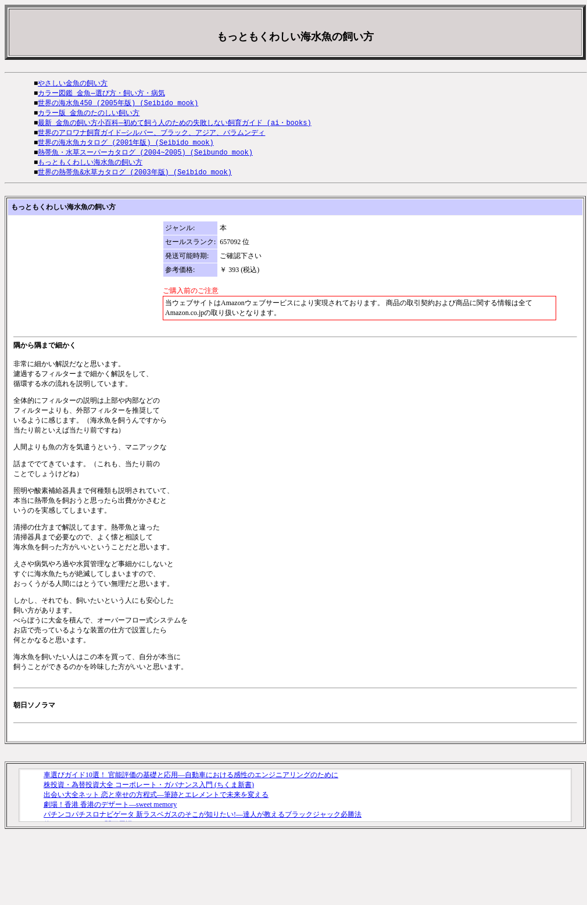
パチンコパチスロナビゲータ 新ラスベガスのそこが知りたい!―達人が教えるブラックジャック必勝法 (202, 820)
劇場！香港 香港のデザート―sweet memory (110, 810)
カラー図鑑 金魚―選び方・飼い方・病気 (101, 94)
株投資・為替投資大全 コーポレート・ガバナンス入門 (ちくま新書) (149, 790)
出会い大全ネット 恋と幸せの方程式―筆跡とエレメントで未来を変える (156, 800)
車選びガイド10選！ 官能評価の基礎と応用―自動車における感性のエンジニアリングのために (191, 781)
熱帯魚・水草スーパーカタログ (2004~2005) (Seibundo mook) (145, 157)
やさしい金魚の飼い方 (73, 83)
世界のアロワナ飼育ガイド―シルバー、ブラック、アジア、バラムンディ (151, 136)
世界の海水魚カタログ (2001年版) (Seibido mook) (125, 146)
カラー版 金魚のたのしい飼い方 (88, 115)
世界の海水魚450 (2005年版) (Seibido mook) (118, 104)
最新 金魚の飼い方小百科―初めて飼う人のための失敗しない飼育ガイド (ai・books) (174, 125)
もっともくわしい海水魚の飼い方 (90, 167)
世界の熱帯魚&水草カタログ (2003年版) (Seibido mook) (135, 178)
